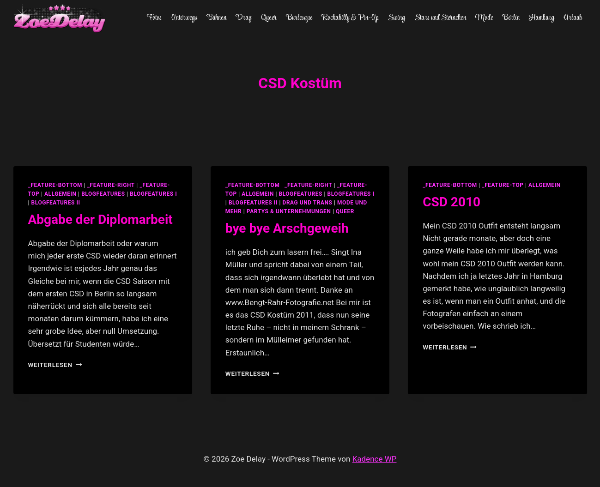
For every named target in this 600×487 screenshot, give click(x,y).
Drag (244, 18)
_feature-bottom (55, 185)
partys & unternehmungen (289, 211)
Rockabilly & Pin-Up (350, 18)
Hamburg (541, 18)
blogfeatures (103, 194)
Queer (269, 18)
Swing (396, 18)
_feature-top (502, 185)
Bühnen (216, 18)
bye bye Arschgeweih (287, 228)
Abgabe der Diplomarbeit (100, 219)
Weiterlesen (55, 364)
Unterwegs (184, 18)
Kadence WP (374, 458)
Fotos (154, 18)
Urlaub (573, 18)
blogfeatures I (153, 194)
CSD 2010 (451, 202)
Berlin (511, 18)
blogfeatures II (55, 202)
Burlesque (299, 18)
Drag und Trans (308, 202)
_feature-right (111, 185)
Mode (484, 18)
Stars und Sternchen (440, 18)
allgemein (60, 194)
